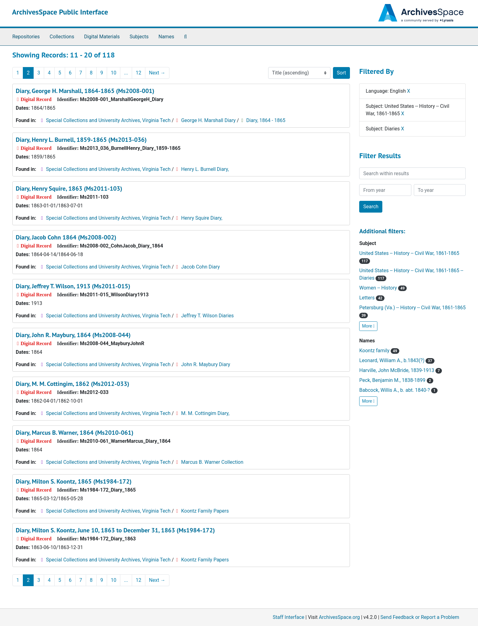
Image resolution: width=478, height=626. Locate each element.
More (368, 326)
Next (157, 73)
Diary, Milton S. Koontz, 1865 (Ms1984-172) (73, 481)
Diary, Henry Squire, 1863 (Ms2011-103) (69, 188)
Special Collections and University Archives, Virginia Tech (108, 120)
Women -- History (383, 288)
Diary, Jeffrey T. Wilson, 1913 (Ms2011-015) (73, 286)
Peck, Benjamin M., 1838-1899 (396, 380)
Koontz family (379, 350)
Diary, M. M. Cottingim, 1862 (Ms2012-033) (72, 384)
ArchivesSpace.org (339, 617)
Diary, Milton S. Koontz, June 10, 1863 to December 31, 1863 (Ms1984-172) (115, 530)
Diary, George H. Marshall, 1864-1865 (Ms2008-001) (85, 91)
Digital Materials (102, 37)
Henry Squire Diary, (201, 218)
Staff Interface (288, 617)
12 (138, 73)
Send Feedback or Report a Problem (419, 617)
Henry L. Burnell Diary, (205, 169)
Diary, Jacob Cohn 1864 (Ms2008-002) (66, 237)
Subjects (139, 37)
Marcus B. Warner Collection (212, 462)
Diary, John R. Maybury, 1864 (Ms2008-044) (73, 335)
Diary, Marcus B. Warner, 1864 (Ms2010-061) (74, 433)
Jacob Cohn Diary (200, 267)
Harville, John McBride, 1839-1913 (400, 370)
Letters (371, 298)
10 (113, 73)
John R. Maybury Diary (205, 364)
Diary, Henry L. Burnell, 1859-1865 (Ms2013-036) (81, 140)
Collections (62, 37)
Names (166, 37)
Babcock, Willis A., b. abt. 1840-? (398, 390)
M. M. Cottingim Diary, (205, 413)
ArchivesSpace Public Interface (60, 12)
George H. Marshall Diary (208, 120)
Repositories (26, 37)
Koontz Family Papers (205, 511)
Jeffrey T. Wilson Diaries (207, 316)
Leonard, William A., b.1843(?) (396, 360)
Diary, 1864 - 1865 (265, 120)
